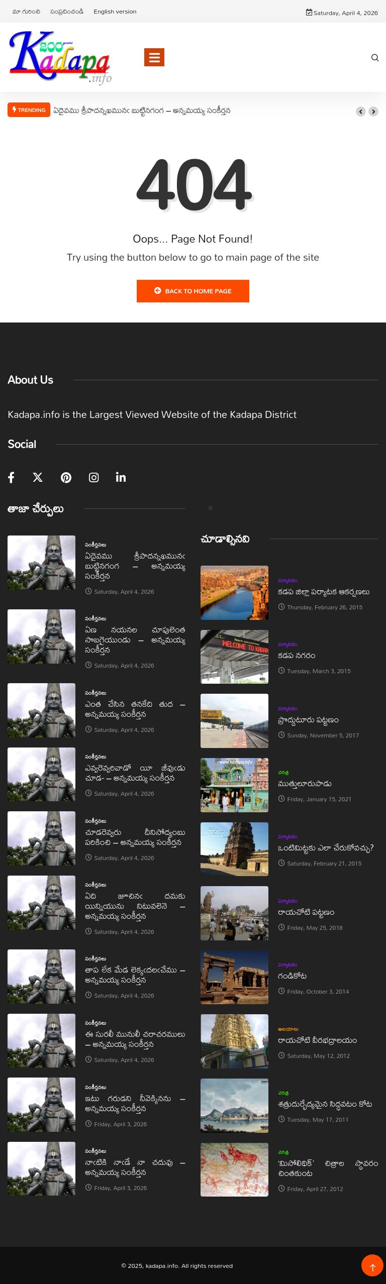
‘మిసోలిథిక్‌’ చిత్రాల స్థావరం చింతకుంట (328, 1167)
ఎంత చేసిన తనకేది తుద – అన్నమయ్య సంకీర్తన (135, 708)
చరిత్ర (283, 772)
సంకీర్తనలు (96, 545)
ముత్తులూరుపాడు (305, 783)
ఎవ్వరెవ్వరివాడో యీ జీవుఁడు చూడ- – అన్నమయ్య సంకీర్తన (135, 772)
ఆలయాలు (288, 1029)
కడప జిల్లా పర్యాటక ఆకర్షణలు (324, 591)
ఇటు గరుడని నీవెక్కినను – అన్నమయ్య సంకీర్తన (135, 1103)
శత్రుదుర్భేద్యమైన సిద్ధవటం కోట (325, 1103)
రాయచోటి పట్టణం (306, 911)
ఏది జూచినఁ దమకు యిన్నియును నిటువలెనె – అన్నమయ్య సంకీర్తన (135, 905)
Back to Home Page (192, 290)
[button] (361, 111)
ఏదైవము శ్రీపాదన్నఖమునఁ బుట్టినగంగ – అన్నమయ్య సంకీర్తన (142, 110)
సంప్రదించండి (66, 11)
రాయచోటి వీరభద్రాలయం (317, 1039)
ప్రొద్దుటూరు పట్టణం (308, 719)
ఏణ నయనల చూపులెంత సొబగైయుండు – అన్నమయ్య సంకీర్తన (135, 639)
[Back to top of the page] (372, 1268)
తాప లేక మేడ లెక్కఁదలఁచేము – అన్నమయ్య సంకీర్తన (135, 974)
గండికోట (292, 975)
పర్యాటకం (288, 580)
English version (114, 11)
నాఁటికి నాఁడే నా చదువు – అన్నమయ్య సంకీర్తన (135, 1166)
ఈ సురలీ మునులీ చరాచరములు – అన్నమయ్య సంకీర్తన (135, 1038)
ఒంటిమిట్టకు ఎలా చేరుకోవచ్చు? (326, 847)
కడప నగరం (297, 655)
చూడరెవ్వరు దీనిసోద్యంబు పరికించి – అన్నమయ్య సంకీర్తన (135, 836)
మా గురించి (26, 11)
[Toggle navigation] (154, 57)
